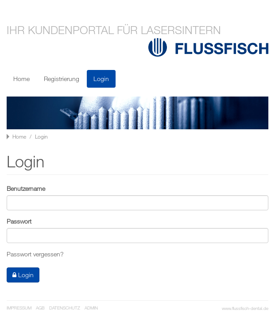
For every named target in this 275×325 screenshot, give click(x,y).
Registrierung (61, 78)
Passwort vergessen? (35, 254)
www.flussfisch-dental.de (245, 308)
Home (21, 78)
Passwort (19, 221)
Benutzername (26, 188)
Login (101, 78)
